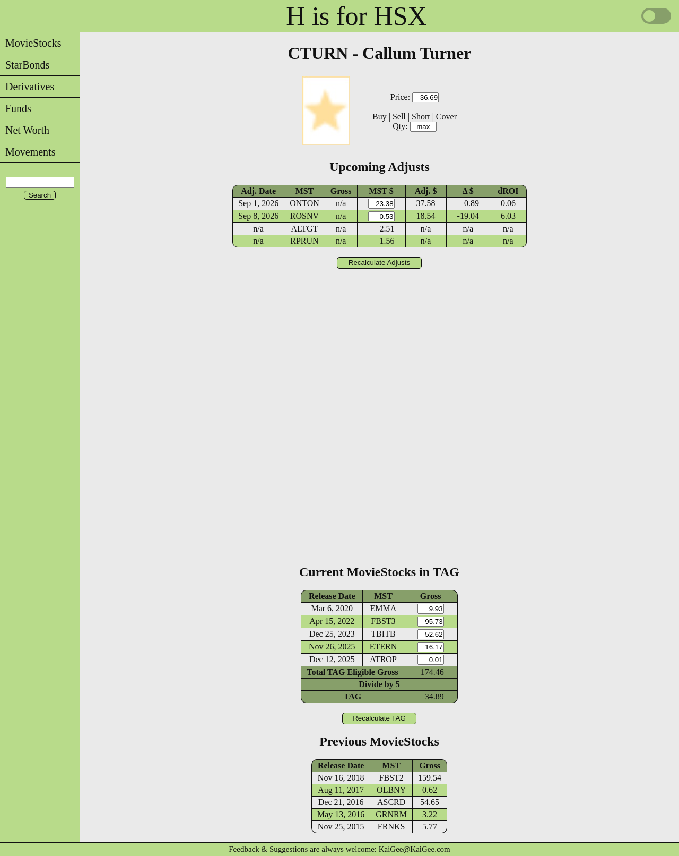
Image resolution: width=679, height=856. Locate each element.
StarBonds (24, 65)
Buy (379, 116)
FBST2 (391, 777)
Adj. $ (426, 190)
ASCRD (391, 802)
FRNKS (391, 826)
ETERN (383, 646)
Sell (399, 116)
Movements (27, 152)
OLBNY (391, 789)
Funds (15, 108)
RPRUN (304, 240)
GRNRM (391, 814)
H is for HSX (356, 16)
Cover (446, 116)
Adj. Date (258, 190)
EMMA (383, 608)
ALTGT (304, 228)
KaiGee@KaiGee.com (414, 849)
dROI (508, 190)
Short (421, 116)
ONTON (304, 203)
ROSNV (304, 215)
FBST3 (383, 621)
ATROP (383, 659)
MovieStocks (31, 43)
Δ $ (468, 190)
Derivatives (27, 86)
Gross (341, 190)
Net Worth (24, 130)
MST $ (381, 190)
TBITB (383, 633)
